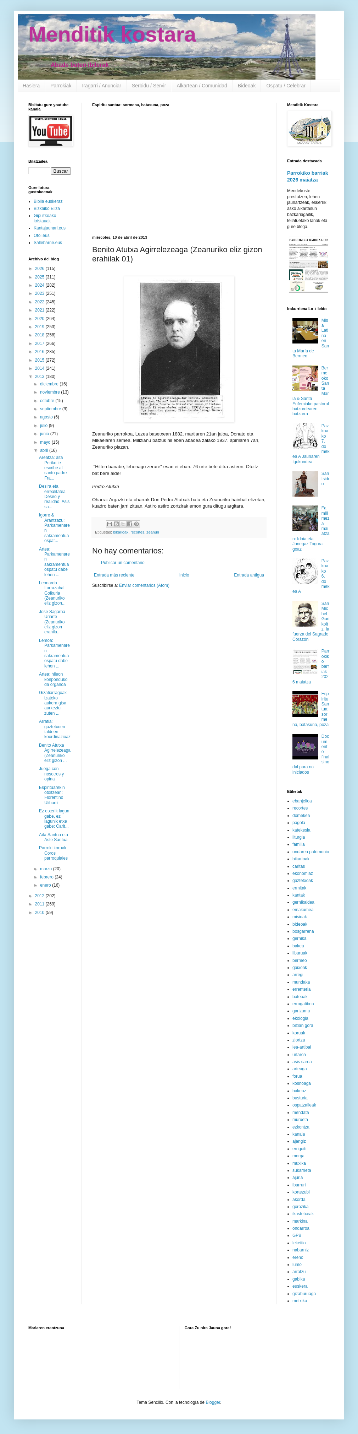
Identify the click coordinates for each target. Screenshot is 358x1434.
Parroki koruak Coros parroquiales (53, 853)
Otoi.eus (42, 235)
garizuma (301, 1010)
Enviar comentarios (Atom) (144, 585)
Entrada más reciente (114, 575)
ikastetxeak (303, 1213)
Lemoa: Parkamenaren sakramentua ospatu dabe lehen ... (54, 653)
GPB (296, 1235)
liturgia (298, 837)
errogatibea (303, 1003)
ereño (297, 1257)
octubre (47, 400)
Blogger (213, 1402)
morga (298, 1155)
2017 (40, 343)
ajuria (297, 1177)
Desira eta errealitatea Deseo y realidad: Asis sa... (54, 496)
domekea (301, 815)
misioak (299, 916)
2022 (40, 301)
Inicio (184, 575)
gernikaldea (303, 902)
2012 (40, 895)
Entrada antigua (249, 575)
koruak (298, 1032)
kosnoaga (301, 1083)
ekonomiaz (302, 873)
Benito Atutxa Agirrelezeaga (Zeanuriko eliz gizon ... (55, 753)
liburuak (299, 953)
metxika (299, 1300)
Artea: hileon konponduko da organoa (53, 679)
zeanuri (152, 532)
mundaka (301, 982)
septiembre (51, 408)
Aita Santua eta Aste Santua (53, 837)
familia (298, 844)
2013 (40, 376)
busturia (300, 1097)
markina (300, 1221)
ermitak (299, 888)
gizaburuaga (304, 1293)
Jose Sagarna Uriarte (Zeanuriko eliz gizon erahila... (52, 622)
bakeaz (299, 1090)
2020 (40, 318)
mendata (300, 1112)
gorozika (300, 1206)
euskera (300, 1286)
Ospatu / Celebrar (286, 85)
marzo (46, 868)
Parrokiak (60, 85)
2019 (40, 326)
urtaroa (299, 1054)
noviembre (50, 392)
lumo (297, 1264)
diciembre (50, 384)
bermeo (299, 960)
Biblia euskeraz (48, 201)
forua (297, 1076)
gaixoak (299, 967)
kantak (298, 895)
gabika (298, 1279)
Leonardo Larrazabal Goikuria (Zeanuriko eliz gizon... (52, 593)
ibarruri (299, 1185)
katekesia (301, 830)
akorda (299, 1199)
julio (44, 425)
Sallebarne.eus (48, 242)
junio (45, 433)
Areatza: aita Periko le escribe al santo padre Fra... (53, 468)
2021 (40, 310)
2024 (40, 285)
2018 (40, 334)
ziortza (298, 1040)
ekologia (300, 1018)
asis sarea (302, 1061)
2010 (40, 912)
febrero (47, 877)
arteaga (299, 1068)
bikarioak (120, 532)
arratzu (299, 1271)
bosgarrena (303, 931)
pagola (298, 822)
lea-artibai (301, 1047)
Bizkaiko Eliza (47, 208)
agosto (47, 417)
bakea (298, 945)
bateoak (300, 996)
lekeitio (299, 1242)
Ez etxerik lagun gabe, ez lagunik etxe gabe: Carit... (54, 818)
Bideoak (247, 85)
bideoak (299, 924)
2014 (40, 368)
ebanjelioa (302, 801)
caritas (298, 866)
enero (46, 885)
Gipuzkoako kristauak (45, 218)
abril (44, 450)
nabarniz (300, 1250)
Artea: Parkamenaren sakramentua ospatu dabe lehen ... (54, 562)
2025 (40, 277)
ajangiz (299, 1141)
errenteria (301, 989)
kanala (298, 1134)
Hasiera (31, 85)
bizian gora (302, 1025)
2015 (40, 360)
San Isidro (325, 478)
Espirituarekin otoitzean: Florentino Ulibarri (52, 795)
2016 (40, 351)
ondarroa (300, 1228)
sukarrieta (301, 1170)
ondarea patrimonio (310, 851)
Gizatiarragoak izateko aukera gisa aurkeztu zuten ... (53, 703)
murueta (300, 1119)
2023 (40, 293)
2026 (40, 268)
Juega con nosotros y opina (51, 773)
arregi (297, 974)
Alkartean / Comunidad (202, 85)
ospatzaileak (304, 1105)
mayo (46, 442)
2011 (40, 904)
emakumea (302, 909)
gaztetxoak (302, 880)
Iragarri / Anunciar (101, 85)
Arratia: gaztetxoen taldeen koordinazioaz (55, 729)
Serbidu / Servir (149, 85)
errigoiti (299, 1148)
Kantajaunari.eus (50, 228)
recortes (137, 532)
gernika (299, 938)
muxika (299, 1163)
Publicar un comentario (123, 562)
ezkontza (300, 1127)
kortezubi (301, 1192)
